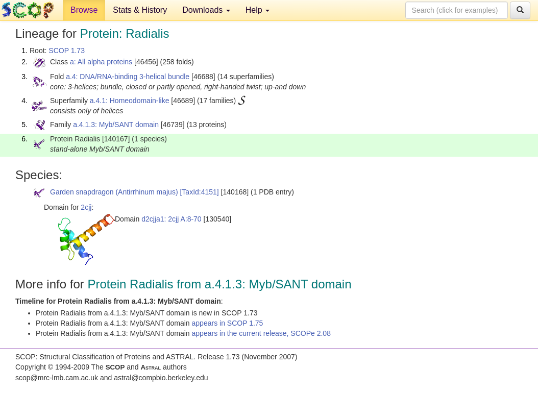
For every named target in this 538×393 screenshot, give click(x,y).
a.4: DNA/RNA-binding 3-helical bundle (127, 76)
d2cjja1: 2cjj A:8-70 (171, 219)
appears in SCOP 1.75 (227, 323)
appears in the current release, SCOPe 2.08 (261, 333)
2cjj (86, 207)
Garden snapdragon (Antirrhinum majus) (114, 192)
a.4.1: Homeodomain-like (129, 100)
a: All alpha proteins (101, 62)
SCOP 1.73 (66, 50)
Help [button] (258, 10)
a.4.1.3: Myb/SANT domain (116, 124)
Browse (83, 10)
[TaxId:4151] (199, 192)
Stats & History (140, 10)
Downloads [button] (206, 10)
